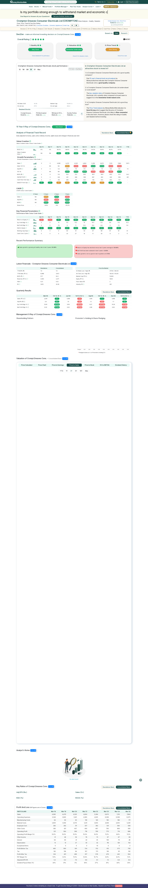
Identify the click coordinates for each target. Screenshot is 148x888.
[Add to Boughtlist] (76, 25)
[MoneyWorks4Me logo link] (18, 2)
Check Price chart (122, 55)
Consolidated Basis (123, 133)
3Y (35, 69)
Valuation (57, 29)
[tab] (27, 365)
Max (38, 69)
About (126, 29)
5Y (76, 371)
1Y (31, 69)
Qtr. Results (48, 29)
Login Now (119, 886)
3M (27, 69)
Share (78, 34)
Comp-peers (76, 29)
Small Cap (66, 25)
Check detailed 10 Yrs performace (40, 55)
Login (121, 2)
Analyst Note (66, 29)
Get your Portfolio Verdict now (62, 16)
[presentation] (82, 113)
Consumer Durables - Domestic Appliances (49, 25)
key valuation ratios (95, 93)
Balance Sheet (97, 29)
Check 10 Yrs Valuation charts (80, 56)
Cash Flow (107, 29)
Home (31, 6)
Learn (98, 6)
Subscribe (110, 2)
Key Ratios (78, 69)
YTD (61, 371)
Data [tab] (116, 33)
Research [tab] (124, 33)
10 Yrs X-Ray (32, 29)
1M (23, 69)
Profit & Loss (86, 29)
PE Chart (71, 69)
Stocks (37, 6)
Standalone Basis (107, 133)
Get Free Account (132, 2)
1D (20, 69)
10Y (81, 371)
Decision (23, 29)
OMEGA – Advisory (111, 6)
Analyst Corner (88, 6)
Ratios (114, 29)
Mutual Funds (48, 6)
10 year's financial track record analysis (102, 78)
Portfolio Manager (61, 6)
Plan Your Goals (75, 6)
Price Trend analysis (96, 108)
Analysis (40, 29)
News (120, 29)
